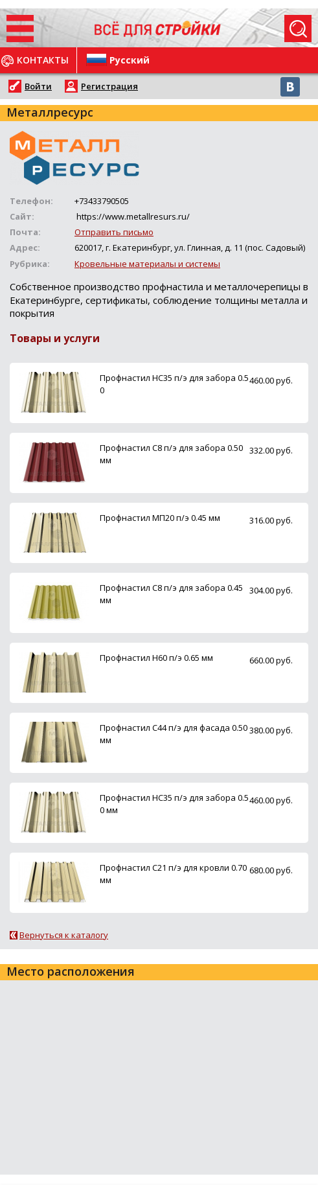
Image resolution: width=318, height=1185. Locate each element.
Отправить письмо (113, 232)
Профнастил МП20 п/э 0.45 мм (160, 517)
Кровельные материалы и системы (147, 264)
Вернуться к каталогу (63, 935)
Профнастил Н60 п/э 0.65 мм (156, 657)
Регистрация (109, 86)
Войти (38, 86)
